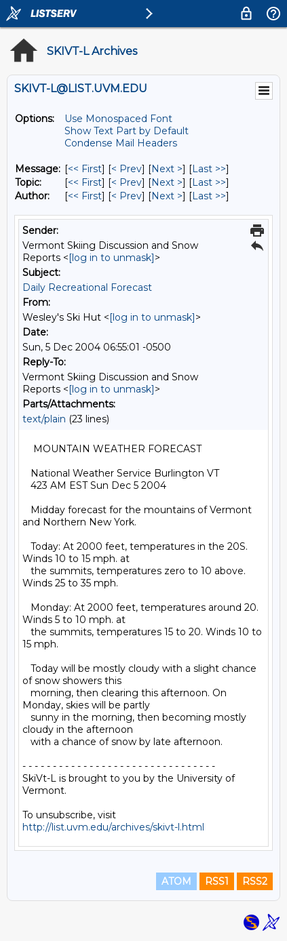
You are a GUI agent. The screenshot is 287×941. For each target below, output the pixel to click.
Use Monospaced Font (118, 119)
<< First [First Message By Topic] (85, 182)
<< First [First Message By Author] (85, 196)
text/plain (44, 419)
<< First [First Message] (85, 169)
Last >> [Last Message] (209, 169)
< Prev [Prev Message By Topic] (126, 182)
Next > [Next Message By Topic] (167, 182)
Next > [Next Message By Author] (167, 196)
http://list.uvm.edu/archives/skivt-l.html (113, 827)
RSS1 (217, 881)
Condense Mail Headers (120, 143)
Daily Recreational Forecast (87, 287)
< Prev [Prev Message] (126, 169)
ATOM (176, 881)
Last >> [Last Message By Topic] (209, 182)
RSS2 (254, 881)
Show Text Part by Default (126, 131)
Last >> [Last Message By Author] (209, 196)
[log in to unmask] (112, 258)
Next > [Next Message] (167, 169)
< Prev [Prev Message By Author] (126, 196)
